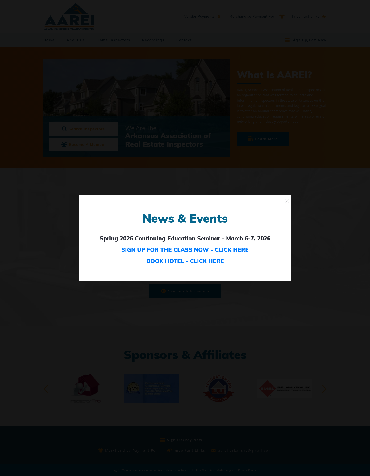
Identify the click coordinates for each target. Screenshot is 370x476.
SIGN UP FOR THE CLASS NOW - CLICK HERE (185, 249)
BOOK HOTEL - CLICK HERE (185, 261)
